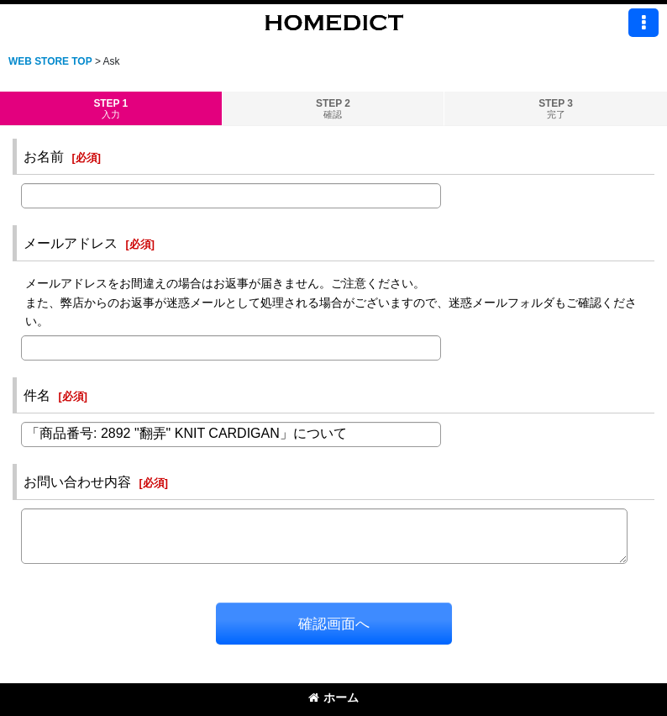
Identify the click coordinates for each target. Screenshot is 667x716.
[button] (643, 22)
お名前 (44, 156)
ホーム (333, 697)
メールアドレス (71, 242)
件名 (37, 395)
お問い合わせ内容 (77, 481)
